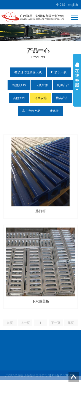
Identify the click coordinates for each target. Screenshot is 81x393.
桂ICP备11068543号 (62, 376)
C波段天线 (19, 85)
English (73, 4)
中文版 (60, 4)
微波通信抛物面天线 (28, 72)
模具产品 (62, 98)
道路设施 (41, 98)
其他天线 (19, 98)
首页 (10, 327)
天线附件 (42, 85)
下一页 (55, 327)
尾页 (71, 327)
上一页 (25, 327)
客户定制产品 (31, 111)
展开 (77, 78)
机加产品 (63, 85)
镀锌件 (54, 111)
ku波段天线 (59, 72)
